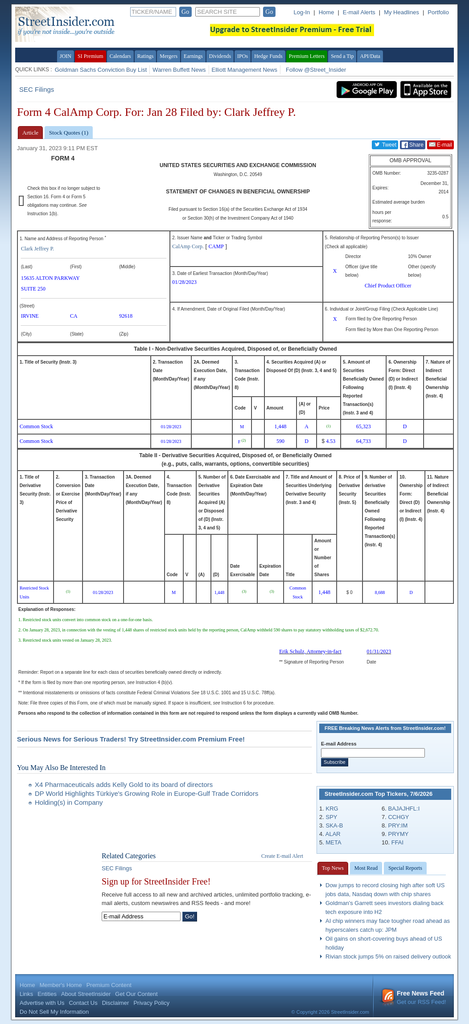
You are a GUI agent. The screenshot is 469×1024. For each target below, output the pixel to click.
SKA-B (334, 825)
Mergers (168, 56)
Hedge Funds (268, 56)
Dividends (220, 56)
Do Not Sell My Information (54, 1011)
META (333, 842)
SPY (331, 817)
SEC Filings (36, 89)
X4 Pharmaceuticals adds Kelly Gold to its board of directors (124, 784)
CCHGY (398, 817)
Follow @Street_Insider (316, 69)
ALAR (333, 834)
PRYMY (398, 834)
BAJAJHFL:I (404, 808)
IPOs (242, 56)
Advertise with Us (42, 1002)
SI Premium (90, 56)
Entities (47, 994)
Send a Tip (342, 56)
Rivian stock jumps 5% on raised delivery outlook (388, 956)
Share (413, 145)
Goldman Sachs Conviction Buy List (101, 69)
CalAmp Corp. (188, 246)
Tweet (385, 144)
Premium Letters (307, 56)
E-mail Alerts (359, 12)
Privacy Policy (151, 1002)
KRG (331, 808)
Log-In (301, 12)
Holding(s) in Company (69, 802)
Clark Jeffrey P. (37, 249)
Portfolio (438, 12)
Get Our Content (136, 994)
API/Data (370, 56)
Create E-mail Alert (282, 856)
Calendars (120, 56)
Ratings (145, 56)
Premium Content (109, 985)
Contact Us (83, 1002)
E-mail (440, 144)
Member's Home (61, 985)
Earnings (193, 56)
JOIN (65, 56)
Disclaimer (115, 1002)
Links (26, 994)
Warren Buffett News (179, 69)
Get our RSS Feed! (413, 997)
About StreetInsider (86, 994)
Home (326, 12)
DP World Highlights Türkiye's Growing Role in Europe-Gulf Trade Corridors (146, 793)
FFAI (397, 842)
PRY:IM (397, 825)
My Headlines (401, 12)
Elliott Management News (244, 69)
